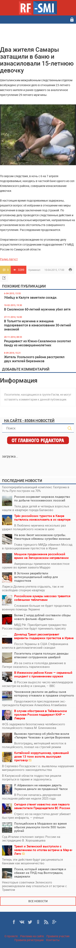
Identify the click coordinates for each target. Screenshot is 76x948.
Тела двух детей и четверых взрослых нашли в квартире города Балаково (35, 508)
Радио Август (9, 259)
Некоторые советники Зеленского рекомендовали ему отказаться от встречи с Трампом (34, 885)
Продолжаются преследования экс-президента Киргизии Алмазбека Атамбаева (34, 703)
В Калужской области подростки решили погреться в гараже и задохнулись (31, 777)
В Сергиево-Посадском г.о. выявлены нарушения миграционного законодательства (38, 767)
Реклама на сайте (32, 936)
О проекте (11, 936)
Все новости (38, 901)
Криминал (34, 269)
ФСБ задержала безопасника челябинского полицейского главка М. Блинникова (33, 726)
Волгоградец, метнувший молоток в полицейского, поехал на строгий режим (34, 745)
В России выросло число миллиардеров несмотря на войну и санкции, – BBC (37, 684)
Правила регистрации (29, 940)
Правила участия (58, 936)
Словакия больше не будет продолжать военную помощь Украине (36, 607)
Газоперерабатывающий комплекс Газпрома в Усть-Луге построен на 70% (35, 489)
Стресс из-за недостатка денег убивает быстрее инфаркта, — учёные (36, 815)
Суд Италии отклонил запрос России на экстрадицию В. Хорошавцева (31, 838)
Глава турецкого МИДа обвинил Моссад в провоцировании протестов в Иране (37, 546)
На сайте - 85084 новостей (29, 420)
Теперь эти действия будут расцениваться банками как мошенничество (32, 861)
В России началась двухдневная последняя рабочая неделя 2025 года (31, 796)
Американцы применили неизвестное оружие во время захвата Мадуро (36, 565)
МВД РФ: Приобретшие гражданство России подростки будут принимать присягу (34, 626)
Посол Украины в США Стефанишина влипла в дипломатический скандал (35, 645)
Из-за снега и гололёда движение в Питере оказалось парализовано (34, 664)
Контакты (53, 940)
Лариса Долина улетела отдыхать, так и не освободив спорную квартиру (33, 588)
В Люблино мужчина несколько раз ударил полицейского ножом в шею (34, 527)
